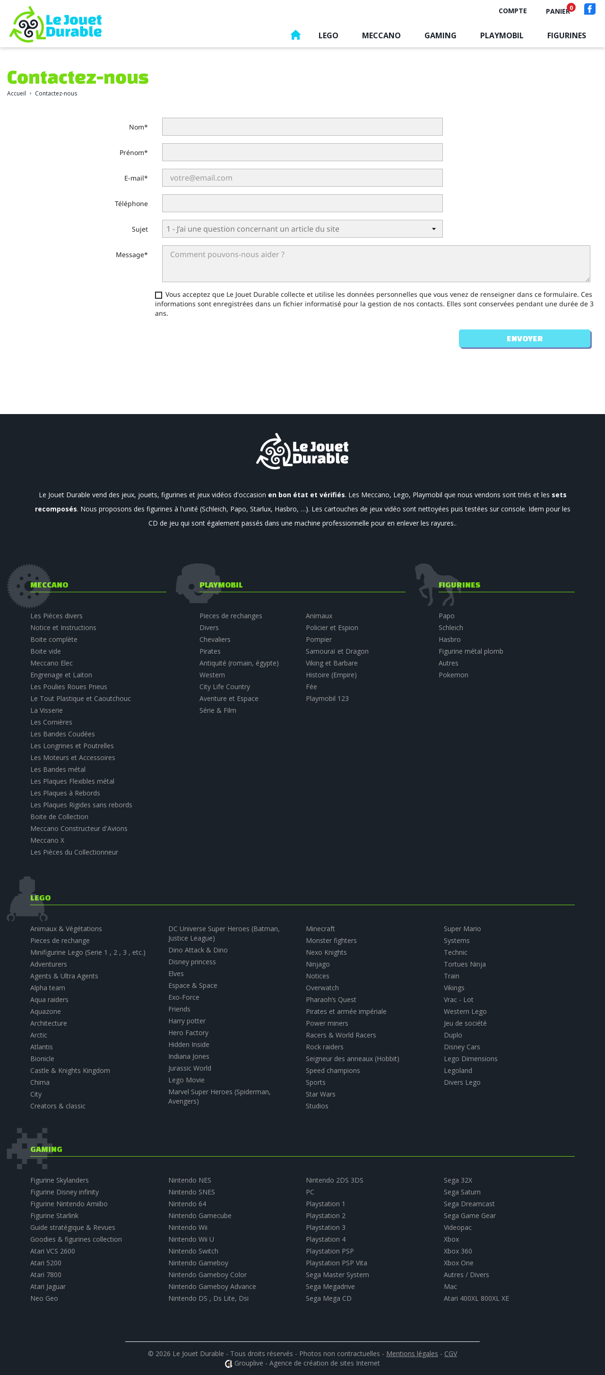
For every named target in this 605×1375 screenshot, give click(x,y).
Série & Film (217, 710)
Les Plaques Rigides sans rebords (81, 804)
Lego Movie (186, 1079)
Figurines (566, 35)
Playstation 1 (326, 1203)
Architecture (48, 1023)
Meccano (381, 35)
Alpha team (47, 987)
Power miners (327, 1023)
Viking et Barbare (332, 662)
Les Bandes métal (58, 769)
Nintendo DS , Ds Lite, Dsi (208, 1298)
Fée (311, 686)
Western (212, 674)
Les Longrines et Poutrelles (72, 745)
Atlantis (41, 1046)
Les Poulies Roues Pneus (68, 686)
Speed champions (333, 1070)
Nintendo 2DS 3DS (334, 1180)
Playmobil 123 (327, 698)
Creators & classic (58, 1105)
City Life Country (224, 686)
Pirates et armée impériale (346, 1011)
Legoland (458, 1070)
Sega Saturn (462, 1191)
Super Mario (462, 928)
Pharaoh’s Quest (331, 999)
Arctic (38, 1034)
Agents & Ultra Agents (64, 975)
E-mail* (136, 177)
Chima (40, 1082)
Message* (132, 254)
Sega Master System (337, 1274)
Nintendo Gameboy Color (207, 1274)
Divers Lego (462, 1082)
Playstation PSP (330, 1250)
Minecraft (320, 928)
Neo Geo (44, 1298)
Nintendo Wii (187, 1227)
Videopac (458, 1227)
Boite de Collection (59, 816)
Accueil (295, 37)
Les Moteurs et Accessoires (72, 757)
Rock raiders (325, 1046)
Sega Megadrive (330, 1286)
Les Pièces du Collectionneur (74, 851)
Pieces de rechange (60, 940)
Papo (447, 615)
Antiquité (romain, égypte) (239, 662)
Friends (179, 1008)
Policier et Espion (332, 627)
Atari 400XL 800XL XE (476, 1298)
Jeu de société (465, 1023)
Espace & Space (192, 985)
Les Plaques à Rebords (65, 792)
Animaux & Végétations (66, 928)
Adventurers (48, 964)
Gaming (440, 35)
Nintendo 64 (187, 1203)
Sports (316, 1082)
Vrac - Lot (459, 999)
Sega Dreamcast (469, 1203)
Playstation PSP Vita (336, 1262)
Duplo (453, 1034)
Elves (176, 973)
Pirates (210, 651)
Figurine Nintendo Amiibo (69, 1203)
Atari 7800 (45, 1274)
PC (310, 1191)
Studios (317, 1105)
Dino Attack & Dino (198, 949)
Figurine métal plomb (471, 651)
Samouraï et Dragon (337, 651)
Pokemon (453, 674)
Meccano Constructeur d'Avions (79, 828)
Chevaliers (215, 639)
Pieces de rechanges (230, 615)
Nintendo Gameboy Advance (212, 1286)
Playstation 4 (326, 1239)
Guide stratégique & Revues (72, 1227)
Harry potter (187, 1020)
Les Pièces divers (56, 615)
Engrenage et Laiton (61, 674)
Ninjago (318, 964)
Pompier (319, 639)
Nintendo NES (189, 1180)
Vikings (454, 987)
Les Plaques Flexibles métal (72, 781)
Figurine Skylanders (59, 1180)
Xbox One (459, 1262)
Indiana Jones (188, 1056)
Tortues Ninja (465, 964)
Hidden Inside (188, 1044)
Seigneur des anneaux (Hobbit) (352, 1058)
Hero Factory (188, 1032)
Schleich (451, 627)
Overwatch (322, 987)
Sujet (140, 229)
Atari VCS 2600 (52, 1250)
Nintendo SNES (191, 1191)
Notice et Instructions (63, 627)
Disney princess (192, 961)
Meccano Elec (51, 662)
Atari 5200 (45, 1262)
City (36, 1094)
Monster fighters (331, 940)
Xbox (451, 1239)
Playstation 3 (326, 1227)
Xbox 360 (458, 1250)
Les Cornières (51, 722)
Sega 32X (458, 1180)
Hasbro (450, 639)
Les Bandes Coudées (62, 733)
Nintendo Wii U (191, 1239)
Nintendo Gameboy (198, 1262)
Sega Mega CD (329, 1298)
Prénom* (134, 152)
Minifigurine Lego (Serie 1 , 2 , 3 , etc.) (88, 952)
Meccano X (47, 840)
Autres (448, 662)
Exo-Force (183, 997)
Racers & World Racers (341, 1034)
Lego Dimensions (471, 1058)
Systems (457, 940)
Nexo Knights (326, 952)
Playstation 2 (326, 1215)
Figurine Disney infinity (64, 1191)
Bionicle (42, 1058)
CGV (450, 1353)
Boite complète (54, 639)
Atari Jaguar (48, 1286)
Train (451, 975)
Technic (455, 952)
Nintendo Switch (193, 1250)
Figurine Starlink (54, 1215)
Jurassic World (189, 1068)
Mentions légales (412, 1353)
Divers (209, 627)
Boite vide (45, 651)
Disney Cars (462, 1046)
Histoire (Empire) (331, 674)
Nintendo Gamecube (200, 1215)
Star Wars (321, 1094)
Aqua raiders (49, 999)
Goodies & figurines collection (76, 1239)
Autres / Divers (466, 1274)
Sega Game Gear (470, 1215)
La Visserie (46, 710)
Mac (450, 1286)
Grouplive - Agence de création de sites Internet (307, 1362)
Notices (317, 975)
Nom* (138, 126)
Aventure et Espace (229, 698)
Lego (328, 35)
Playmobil (502, 35)
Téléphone (131, 203)
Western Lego (465, 1011)
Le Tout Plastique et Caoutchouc (80, 698)
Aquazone (45, 1011)
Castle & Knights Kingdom (70, 1070)
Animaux (319, 615)
